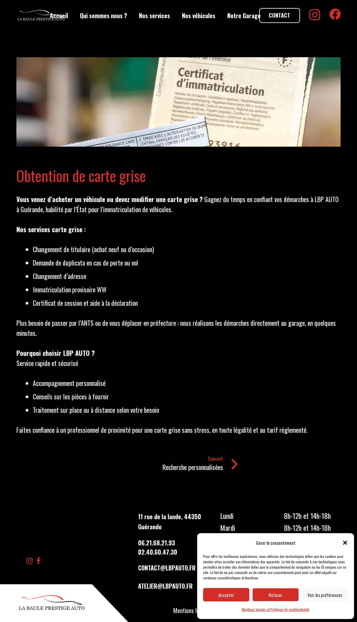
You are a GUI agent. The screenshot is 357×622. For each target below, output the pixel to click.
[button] (345, 543)
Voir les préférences (324, 595)
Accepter (226, 595)
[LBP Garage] (41, 15)
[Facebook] (335, 14)
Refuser (275, 595)
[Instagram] (314, 15)
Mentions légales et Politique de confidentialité (275, 609)
